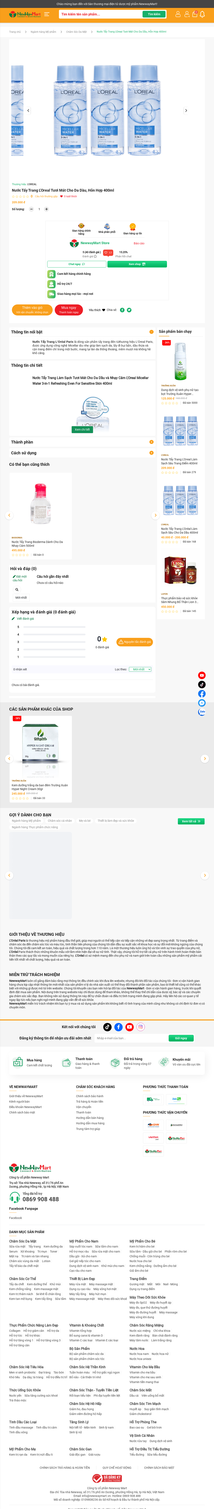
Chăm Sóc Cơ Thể (22, 1279)
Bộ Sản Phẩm (79, 1349)
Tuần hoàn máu (79, 1372)
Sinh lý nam (106, 1427)
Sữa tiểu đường (157, 1454)
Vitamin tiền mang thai (144, 1382)
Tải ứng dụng (63, 4)
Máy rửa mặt (77, 1284)
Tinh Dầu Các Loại (23, 1422)
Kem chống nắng (20, 1289)
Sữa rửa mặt (17, 1246)
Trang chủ (15, 31)
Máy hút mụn (97, 1294)
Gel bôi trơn (154, 1427)
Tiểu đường (137, 1454)
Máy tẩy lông (77, 1294)
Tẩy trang (34, 1246)
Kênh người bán (18, 4)
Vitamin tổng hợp (80, 1330)
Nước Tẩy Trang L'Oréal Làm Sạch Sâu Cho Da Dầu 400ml (179, 530)
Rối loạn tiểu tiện (80, 1395)
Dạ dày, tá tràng (33, 1377)
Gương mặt (137, 1284)
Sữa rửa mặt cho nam (106, 1251)
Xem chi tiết (82, 429)
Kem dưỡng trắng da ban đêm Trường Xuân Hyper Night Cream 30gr (40, 787)
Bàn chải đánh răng (165, 1335)
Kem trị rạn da (18, 1454)
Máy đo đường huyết (143, 1312)
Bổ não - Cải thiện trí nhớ (85, 1377)
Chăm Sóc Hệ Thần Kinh (87, 1367)
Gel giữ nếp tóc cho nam (85, 1261)
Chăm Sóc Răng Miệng (146, 1325)
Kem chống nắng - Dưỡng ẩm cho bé (153, 1266)
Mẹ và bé (84, 820)
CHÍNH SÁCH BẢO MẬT (159, 1467)
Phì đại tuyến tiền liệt (107, 1395)
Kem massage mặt (46, 1289)
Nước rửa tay (138, 1441)
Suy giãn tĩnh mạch (156, 1409)
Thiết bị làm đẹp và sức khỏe (116, 820)
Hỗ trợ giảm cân (33, 1330)
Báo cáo (139, 243)
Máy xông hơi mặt (105, 1289)
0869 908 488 (41, 1199)
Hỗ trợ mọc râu (79, 1251)
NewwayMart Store (90, 243)
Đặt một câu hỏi (20, 578)
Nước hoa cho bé (141, 1261)
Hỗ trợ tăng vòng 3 (48, 1340)
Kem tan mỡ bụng (20, 1298)
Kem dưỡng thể (37, 1284)
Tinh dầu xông (18, 1432)
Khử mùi (55, 1284)
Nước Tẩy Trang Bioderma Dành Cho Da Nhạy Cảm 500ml (37, 543)
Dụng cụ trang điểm (142, 1289)
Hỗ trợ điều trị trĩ (56, 1377)
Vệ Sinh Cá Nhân (142, 1436)
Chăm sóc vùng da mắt (24, 1261)
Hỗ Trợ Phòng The (143, 1422)
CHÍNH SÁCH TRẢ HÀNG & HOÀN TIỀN (65, 1467)
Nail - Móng (170, 1284)
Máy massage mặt (101, 1284)
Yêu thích (97, 310)
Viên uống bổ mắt (152, 1395)
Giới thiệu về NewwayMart (26, 1096)
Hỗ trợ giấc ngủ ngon (106, 1372)
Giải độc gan (77, 1454)
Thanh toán (83, 1112)
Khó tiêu (14, 1377)
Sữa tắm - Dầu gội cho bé (146, 1251)
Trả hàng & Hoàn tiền (89, 1101)
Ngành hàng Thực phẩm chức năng (35, 827)
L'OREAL (32, 184)
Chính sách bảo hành (89, 1096)
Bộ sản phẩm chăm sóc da (86, 1354)
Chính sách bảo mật (22, 1112)
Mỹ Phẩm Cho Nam (83, 1241)
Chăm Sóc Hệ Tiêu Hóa (26, 1367)
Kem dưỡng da (53, 1246)
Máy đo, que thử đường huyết (149, 1307)
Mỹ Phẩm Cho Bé (142, 1241)
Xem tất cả (191, 821)
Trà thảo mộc (17, 1400)
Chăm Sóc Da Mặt (76, 31)
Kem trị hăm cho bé (142, 1246)
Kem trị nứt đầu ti (41, 1454)
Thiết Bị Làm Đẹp (82, 1279)
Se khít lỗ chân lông (48, 1294)
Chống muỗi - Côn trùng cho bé (149, 1256)
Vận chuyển (83, 1107)
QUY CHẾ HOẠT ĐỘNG (117, 1467)
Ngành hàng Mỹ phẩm (43, 31)
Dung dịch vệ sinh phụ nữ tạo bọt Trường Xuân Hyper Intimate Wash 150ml (180, 392)
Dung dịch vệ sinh (161, 1441)
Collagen (14, 1330)
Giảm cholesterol (140, 1414)
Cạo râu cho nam (80, 1270)
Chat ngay (77, 264)
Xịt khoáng (27, 1251)
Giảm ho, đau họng (81, 1409)
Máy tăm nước (139, 1340)
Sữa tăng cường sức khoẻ (41, 1395)
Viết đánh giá (23, 618)
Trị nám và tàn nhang (35, 1256)
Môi (157, 1284)
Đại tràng (45, 1372)
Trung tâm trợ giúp (88, 1129)
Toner (53, 1251)
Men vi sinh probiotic (22, 1372)
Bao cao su (137, 1427)
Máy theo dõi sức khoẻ (112, 1298)
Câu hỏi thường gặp (46, 196)
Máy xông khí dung (142, 1317)
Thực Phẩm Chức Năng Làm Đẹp (33, 1325)
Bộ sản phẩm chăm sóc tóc (86, 1359)
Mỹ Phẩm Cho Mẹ (22, 1449)
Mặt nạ (13, 1256)
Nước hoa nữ (160, 1354)
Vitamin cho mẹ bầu (142, 1372)
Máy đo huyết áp (160, 1302)
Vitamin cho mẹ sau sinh (145, 1377)
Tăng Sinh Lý (79, 1422)
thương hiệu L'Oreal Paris (136, 341)
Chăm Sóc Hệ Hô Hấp (85, 1404)
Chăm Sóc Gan (80, 1449)
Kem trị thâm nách (21, 1294)
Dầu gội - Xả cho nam (83, 1256)
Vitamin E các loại (106, 1340)
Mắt (150, 1284)
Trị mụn (42, 1251)
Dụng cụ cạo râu (79, 1289)
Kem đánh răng (139, 1335)
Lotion (46, 1261)
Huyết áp (135, 1409)
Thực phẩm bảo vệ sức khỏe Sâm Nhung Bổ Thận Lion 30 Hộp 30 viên (179, 600)
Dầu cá (134, 1395)
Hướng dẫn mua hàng (90, 1123)
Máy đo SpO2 (138, 1302)
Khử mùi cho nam (112, 1266)
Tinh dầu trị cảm (46, 1427)
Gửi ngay (181, 1038)
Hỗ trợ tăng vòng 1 (21, 1340)
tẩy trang (104, 341)
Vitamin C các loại (80, 1340)
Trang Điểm (138, 1279)
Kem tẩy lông (43, 1298)
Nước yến (15, 1395)
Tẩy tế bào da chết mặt (24, 1266)
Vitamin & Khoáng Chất (86, 1325)
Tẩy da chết (16, 1284)
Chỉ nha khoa (161, 1330)
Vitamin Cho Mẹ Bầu (145, 1367)
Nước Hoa (137, 1349)
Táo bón (59, 1372)
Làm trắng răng (161, 1340)
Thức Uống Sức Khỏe (25, 1390)
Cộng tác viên (41, 4)
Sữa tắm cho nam (106, 1246)
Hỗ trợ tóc (15, 1335)
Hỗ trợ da (53, 1330)
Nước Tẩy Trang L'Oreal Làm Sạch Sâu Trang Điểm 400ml (179, 461)
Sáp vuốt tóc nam (80, 1246)
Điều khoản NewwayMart (25, 1107)
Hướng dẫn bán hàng (90, 1117)
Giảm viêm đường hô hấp (85, 1414)
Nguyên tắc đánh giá (134, 642)
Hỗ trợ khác (32, 1335)
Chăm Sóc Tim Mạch (145, 1404)
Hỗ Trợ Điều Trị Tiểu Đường (150, 1449)
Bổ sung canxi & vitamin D (86, 1335)
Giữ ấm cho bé (139, 1270)
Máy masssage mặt (82, 1298)
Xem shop (137, 264)
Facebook (15, 1218)
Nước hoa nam (139, 1354)
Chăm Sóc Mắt (141, 1390)
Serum (13, 1251)
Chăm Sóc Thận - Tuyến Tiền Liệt (93, 1390)
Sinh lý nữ (75, 1432)
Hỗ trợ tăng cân (19, 1345)
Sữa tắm (60, 1298)
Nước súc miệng (140, 1330)
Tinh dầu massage (21, 1427)
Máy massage (168, 1312)
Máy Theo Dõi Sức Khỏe (147, 1297)
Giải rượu (94, 1454)
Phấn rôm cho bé (176, 1251)
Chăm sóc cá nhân (60, 820)
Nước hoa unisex (140, 1359)
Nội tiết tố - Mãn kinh (82, 1427)
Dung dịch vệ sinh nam (83, 1266)
